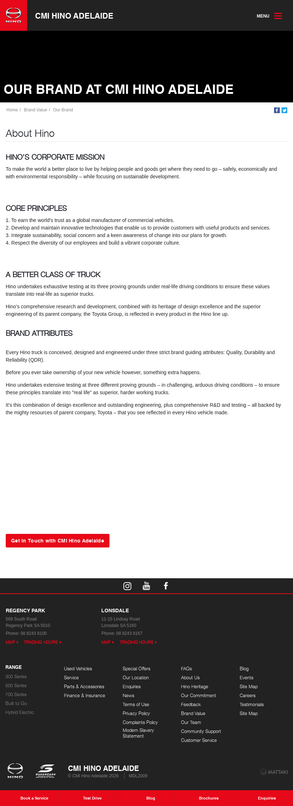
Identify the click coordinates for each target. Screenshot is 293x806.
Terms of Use (136, 704)
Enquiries (132, 686)
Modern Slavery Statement (138, 733)
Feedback (191, 704)
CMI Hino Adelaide (74, 15)
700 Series (15, 694)
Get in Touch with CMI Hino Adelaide (57, 540)
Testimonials (252, 704)
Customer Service (199, 740)
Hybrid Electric (19, 712)
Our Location (136, 677)
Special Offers (136, 668)
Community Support (201, 731)
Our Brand (63, 109)
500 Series (15, 685)
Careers (247, 695)
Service (71, 677)
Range (13, 667)
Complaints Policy (140, 722)
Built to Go (16, 703)
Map (10, 642)
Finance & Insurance (84, 695)
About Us (190, 677)
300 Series (15, 676)
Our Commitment (198, 695)
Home (12, 109)
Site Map (249, 686)
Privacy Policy (136, 713)
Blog (244, 668)
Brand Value (35, 109)
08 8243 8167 (129, 633)
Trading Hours (41, 642)
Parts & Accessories (84, 686)
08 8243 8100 (33, 633)
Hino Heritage (194, 686)
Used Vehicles (78, 668)
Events (246, 677)
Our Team (191, 722)
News (128, 695)
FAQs (186, 668)
